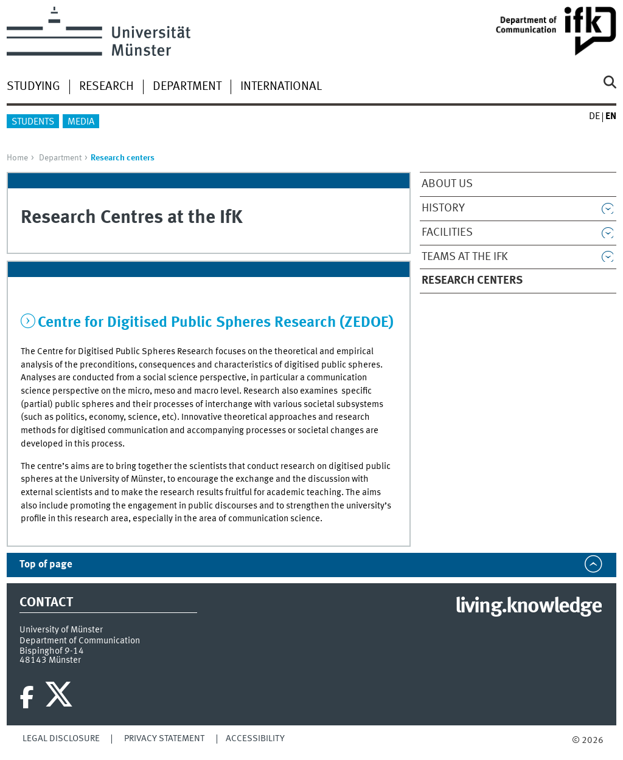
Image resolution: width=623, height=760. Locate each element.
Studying (33, 87)
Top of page (45, 565)
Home (17, 158)
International (281, 87)
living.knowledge (528, 607)
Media (81, 122)
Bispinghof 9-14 (51, 651)
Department (187, 87)
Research (106, 87)
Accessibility (255, 739)
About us (447, 184)
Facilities (447, 232)
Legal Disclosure (61, 739)
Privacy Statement (164, 739)
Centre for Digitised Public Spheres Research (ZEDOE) (216, 322)
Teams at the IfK (465, 257)
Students (33, 122)
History (443, 208)
